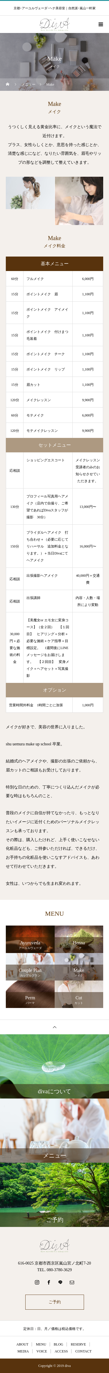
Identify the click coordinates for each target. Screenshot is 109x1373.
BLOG (58, 1344)
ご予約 (55, 1302)
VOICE (41, 1351)
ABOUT (22, 1344)
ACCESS (61, 1351)
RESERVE (78, 1344)
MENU (41, 1344)
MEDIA (23, 1351)
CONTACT (83, 1351)
